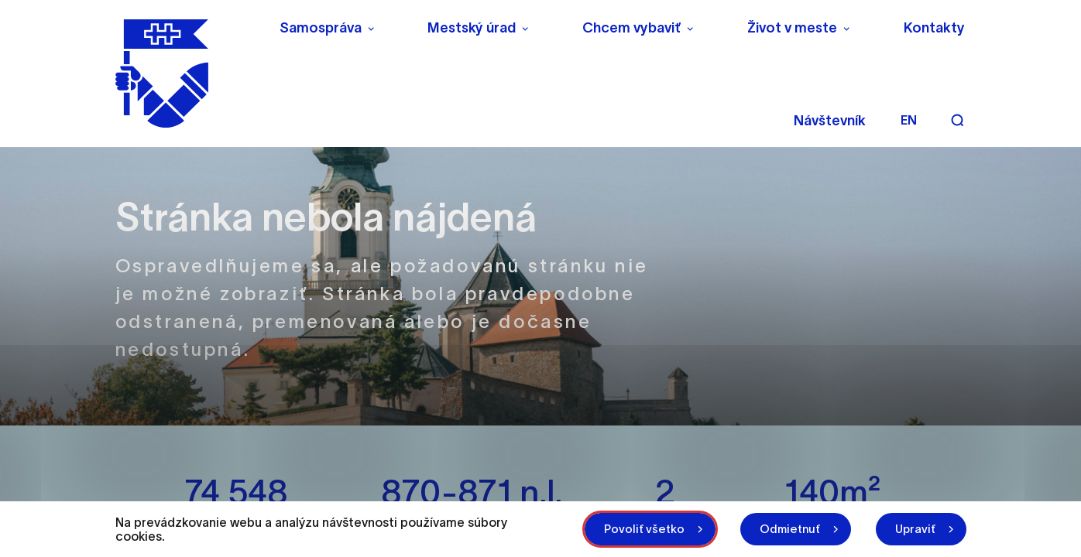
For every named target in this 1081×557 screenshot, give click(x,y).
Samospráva (321, 28)
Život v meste (792, 28)
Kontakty (934, 28)
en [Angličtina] (909, 120)
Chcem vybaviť (631, 28)
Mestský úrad (471, 28)
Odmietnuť (790, 528)
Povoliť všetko (644, 528)
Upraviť (915, 528)
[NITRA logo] (187, 73)
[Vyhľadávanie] (957, 120)
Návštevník (830, 120)
